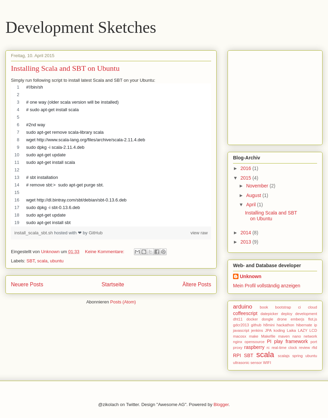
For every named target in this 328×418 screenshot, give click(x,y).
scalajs (283, 356)
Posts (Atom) (123, 301)
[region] (111, 154)
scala (42, 260)
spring (297, 356)
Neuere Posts (27, 284)
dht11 (238, 319)
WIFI (267, 363)
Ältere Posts (196, 284)
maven (284, 336)
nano (296, 336)
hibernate (304, 325)
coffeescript (245, 313)
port (314, 342)
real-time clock (284, 347)
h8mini (269, 325)
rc (268, 347)
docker (252, 319)
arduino (242, 306)
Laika (291, 330)
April (251, 204)
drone (282, 319)
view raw (199, 232)
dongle (267, 319)
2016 (246, 168)
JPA (268, 330)
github (256, 325)
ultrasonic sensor (247, 363)
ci (299, 307)
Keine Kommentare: (105, 251)
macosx (239, 336)
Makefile (268, 336)
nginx (237, 342)
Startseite (112, 284)
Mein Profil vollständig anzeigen (266, 285)
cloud (312, 307)
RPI (237, 355)
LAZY (303, 330)
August (254, 195)
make (253, 336)
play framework (291, 341)
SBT (31, 260)
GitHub (95, 232)
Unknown (250, 276)
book (264, 307)
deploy (286, 314)
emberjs (297, 319)
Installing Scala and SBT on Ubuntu (65, 68)
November (257, 185)
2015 (246, 178)
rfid (314, 347)
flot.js (312, 319)
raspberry (254, 347)
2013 (246, 242)
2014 (246, 232)
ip (315, 325)
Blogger (221, 404)
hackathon (285, 325)
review (304, 347)
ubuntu (57, 260)
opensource (254, 342)
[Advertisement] (275, 96)
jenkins (257, 330)
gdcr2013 (241, 325)
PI (269, 341)
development (306, 314)
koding (279, 330)
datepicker (269, 314)
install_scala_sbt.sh (34, 232)
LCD (313, 330)
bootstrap (283, 307)
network (310, 336)
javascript (241, 330)
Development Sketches (80, 27)
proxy (237, 347)
